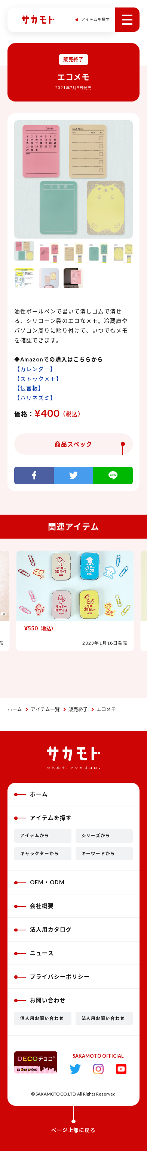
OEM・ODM (39, 882)
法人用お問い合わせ (103, 1018)
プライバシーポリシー (52, 976)
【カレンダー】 (35, 369)
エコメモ (106, 709)
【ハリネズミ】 (35, 398)
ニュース (34, 953)
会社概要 (34, 906)
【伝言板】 (29, 388)
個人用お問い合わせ (42, 1018)
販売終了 (78, 709)
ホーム (14, 709)
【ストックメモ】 (38, 379)
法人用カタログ (43, 929)
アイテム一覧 (45, 709)
